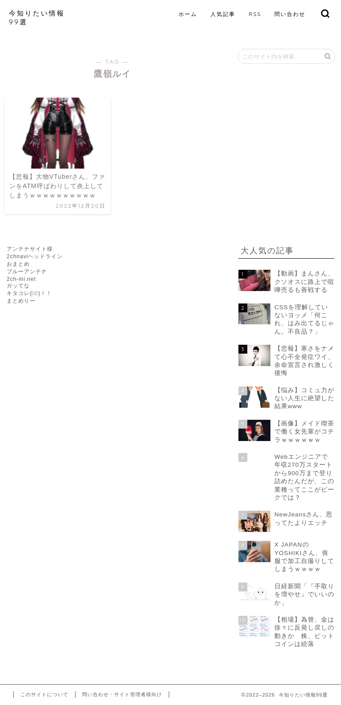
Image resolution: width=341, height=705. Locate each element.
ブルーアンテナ (27, 271)
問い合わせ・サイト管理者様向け (122, 694)
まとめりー (21, 301)
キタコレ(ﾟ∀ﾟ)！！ (29, 293)
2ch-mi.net (21, 279)
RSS (255, 14)
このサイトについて (44, 694)
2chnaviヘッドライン (35, 256)
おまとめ (18, 264)
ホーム (187, 14)
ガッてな (18, 286)
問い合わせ (289, 14)
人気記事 (222, 14)
